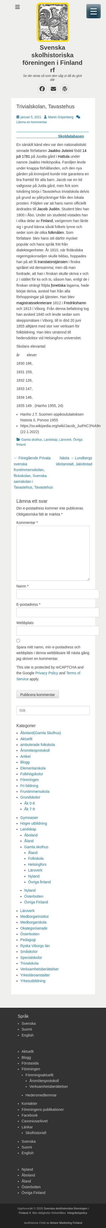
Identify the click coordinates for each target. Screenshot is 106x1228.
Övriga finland (39, 882)
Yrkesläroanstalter (35, 975)
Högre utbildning (33, 823)
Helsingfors (37, 864)
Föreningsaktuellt (40, 1075)
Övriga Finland (36, 902)
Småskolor (29, 951)
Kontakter (29, 1103)
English (28, 1035)
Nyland (34, 876)
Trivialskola (29, 963)
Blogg (25, 762)
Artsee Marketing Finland (66, 1222)
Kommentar (27, 522)
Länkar (27, 1127)
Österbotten (33, 896)
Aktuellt (26, 739)
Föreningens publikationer (43, 1109)
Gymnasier (29, 818)
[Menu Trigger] (93, 11)
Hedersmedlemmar (41, 1095)
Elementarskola (33, 768)
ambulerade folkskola (37, 745)
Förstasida (30, 1063)
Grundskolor (30, 797)
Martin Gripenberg (61, 117)
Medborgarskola (33, 922)
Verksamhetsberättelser (39, 969)
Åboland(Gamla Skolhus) (40, 733)
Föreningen (29, 780)
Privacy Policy (46, 673)
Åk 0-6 (29, 803)
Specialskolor (31, 957)
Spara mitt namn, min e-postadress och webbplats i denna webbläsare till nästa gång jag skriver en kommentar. (53, 653)
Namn (22, 586)
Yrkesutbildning (33, 981)
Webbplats (25, 623)
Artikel (25, 756)
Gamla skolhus (31, 440)
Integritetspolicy (77, 1212)
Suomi (27, 1029)
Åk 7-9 (29, 809)
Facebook (30, 1115)
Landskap (51, 440)
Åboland (31, 835)
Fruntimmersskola (34, 791)
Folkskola (36, 858)
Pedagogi (28, 940)
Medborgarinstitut (34, 916)
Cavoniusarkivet (35, 1121)
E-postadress (28, 604)
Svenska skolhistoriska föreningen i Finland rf (52, 58)
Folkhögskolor (31, 774)
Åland (29, 841)
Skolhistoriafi (36, 1133)
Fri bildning (29, 786)
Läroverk (65, 440)
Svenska (29, 1023)
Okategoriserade (34, 928)
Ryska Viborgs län (35, 946)
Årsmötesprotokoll (35, 750)
